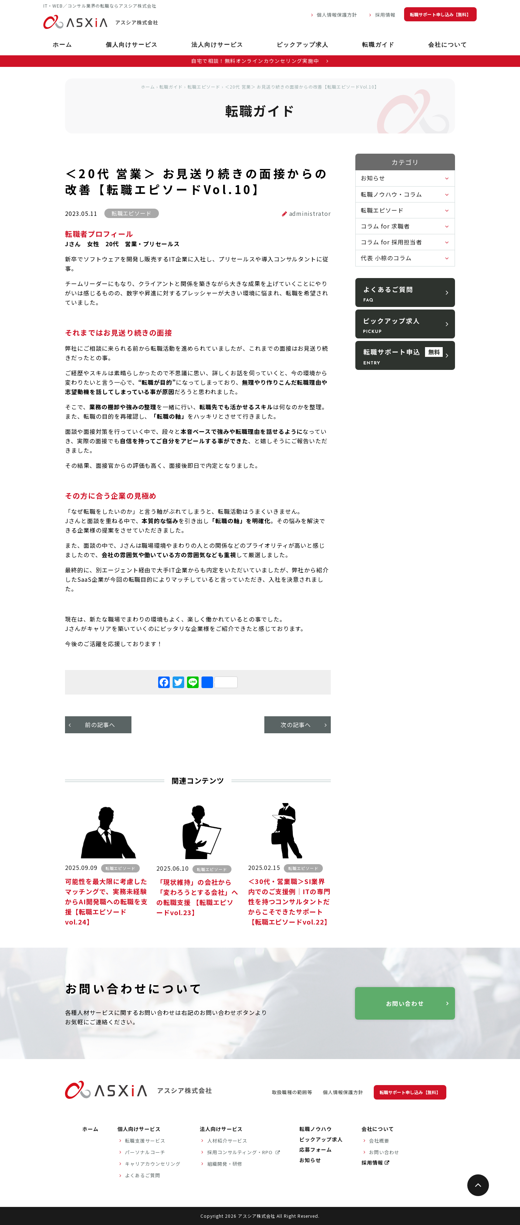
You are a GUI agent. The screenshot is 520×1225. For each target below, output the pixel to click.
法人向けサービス (217, 45)
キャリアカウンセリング (153, 1163)
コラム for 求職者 (385, 226)
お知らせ (373, 178)
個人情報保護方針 (337, 14)
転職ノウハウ (315, 1128)
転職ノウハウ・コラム (391, 194)
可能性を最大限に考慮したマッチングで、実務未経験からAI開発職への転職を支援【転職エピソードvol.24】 (106, 901)
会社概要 (379, 1140)
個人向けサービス (132, 45)
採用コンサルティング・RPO (240, 1152)
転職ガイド (378, 45)
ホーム (62, 45)
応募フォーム (315, 1149)
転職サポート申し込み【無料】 (440, 14)
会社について (447, 45)
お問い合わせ (405, 1003)
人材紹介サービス (227, 1140)
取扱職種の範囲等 (292, 1092)
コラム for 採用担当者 (391, 242)
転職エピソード (203, 87)
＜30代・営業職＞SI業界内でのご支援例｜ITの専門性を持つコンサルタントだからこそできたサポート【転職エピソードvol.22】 (289, 901)
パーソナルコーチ (145, 1152)
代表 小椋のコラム (386, 257)
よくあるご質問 (142, 1175)
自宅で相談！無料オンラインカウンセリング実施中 (260, 60)
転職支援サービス (145, 1140)
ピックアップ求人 (303, 45)
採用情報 (385, 14)
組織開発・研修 (225, 1163)
